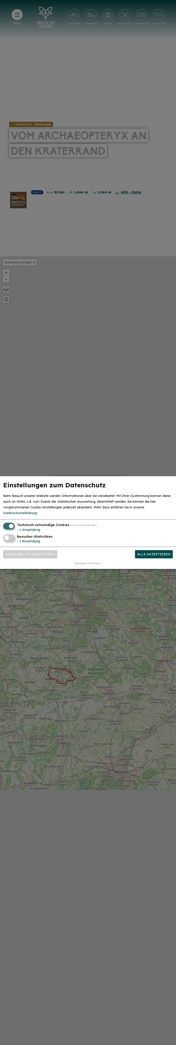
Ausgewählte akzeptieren (30, 554)
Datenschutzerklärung (20, 513)
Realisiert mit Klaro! (88, 563)
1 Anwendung (28, 530)
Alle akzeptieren (153, 554)
